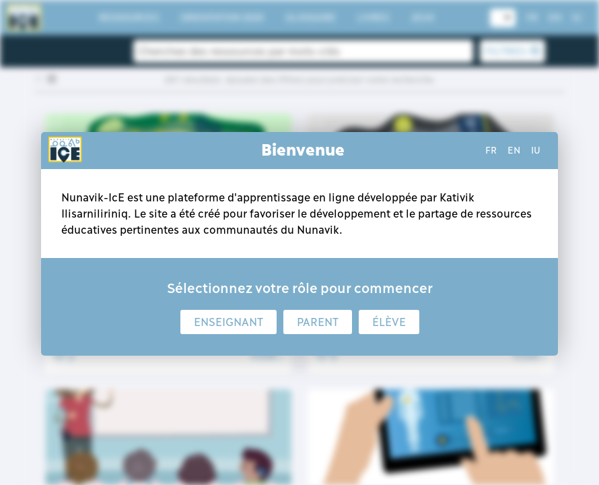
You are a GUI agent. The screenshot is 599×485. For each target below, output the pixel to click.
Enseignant (228, 322)
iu (535, 150)
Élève (389, 322)
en (513, 150)
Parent (318, 322)
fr (491, 150)
